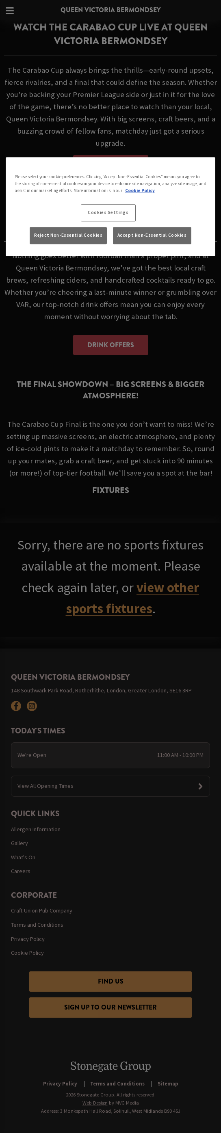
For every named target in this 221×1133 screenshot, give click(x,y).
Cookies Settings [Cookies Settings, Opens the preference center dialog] (108, 212)
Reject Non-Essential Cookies (68, 235)
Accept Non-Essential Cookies (152, 235)
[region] (111, 206)
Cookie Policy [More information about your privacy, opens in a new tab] (140, 190)
